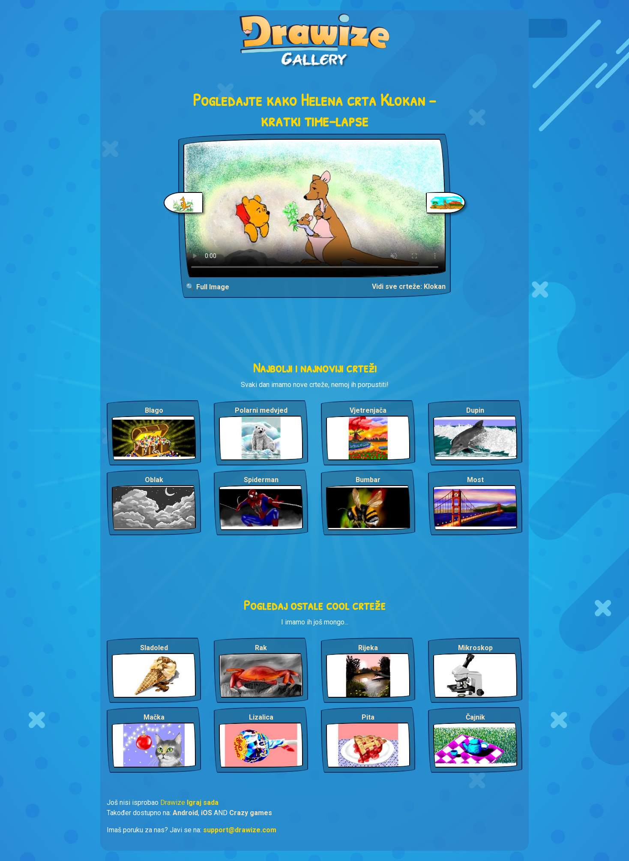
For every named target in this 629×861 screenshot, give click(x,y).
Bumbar (368, 480)
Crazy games (250, 813)
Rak (261, 648)
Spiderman (261, 480)
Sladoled (154, 648)
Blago (154, 410)
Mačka (154, 717)
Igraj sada (203, 802)
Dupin (475, 410)
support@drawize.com (239, 830)
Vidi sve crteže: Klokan (409, 286)
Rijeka (368, 648)
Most (475, 480)
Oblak (154, 480)
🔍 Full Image (207, 287)
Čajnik (475, 717)
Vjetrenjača (368, 410)
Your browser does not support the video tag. (314, 208)
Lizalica (261, 717)
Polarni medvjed (261, 410)
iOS (206, 813)
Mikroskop (475, 648)
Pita (368, 717)
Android (185, 813)
